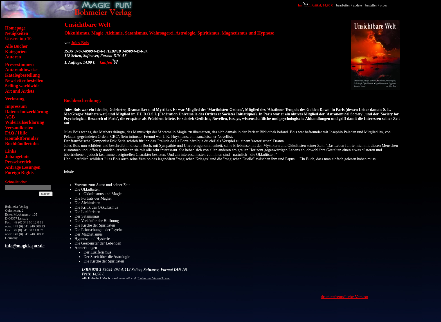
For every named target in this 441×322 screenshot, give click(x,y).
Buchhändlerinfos (22, 143)
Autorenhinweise (21, 69)
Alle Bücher (16, 46)
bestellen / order (376, 5)
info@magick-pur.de (24, 245)
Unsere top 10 (18, 38)
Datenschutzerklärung (26, 111)
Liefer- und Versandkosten (154, 278)
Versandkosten (19, 127)
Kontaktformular (22, 138)
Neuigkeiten (16, 33)
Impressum (16, 106)
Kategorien (15, 51)
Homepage (15, 28)
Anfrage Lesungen (22, 167)
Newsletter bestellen (24, 80)
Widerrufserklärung (24, 122)
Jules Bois (80, 42)
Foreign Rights (19, 172)
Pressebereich (18, 161)
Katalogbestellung (22, 75)
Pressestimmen (19, 64)
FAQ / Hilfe (16, 133)
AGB (10, 117)
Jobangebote (17, 156)
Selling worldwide (22, 85)
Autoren (13, 56)
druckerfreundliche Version (344, 296)
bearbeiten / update (349, 5)
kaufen (109, 62)
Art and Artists (19, 91)
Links (10, 151)
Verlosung (14, 98)
